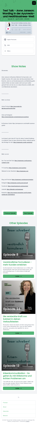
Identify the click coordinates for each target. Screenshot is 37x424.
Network (5, 415)
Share (29, 32)
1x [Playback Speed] (16, 29)
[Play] (8, 29)
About (4, 407)
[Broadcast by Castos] (8, 32)
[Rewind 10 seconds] (12, 30)
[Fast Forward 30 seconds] (20, 30)
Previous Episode (10, 213)
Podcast (5, 402)
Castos (27, 421)
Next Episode (28, 213)
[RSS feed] (18, 397)
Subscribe (22, 32)
